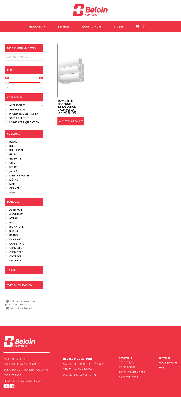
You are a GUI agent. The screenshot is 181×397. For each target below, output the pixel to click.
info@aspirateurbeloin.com (22, 380)
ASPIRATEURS (127, 362)
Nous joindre (92, 27)
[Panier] (137, 26)
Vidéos (119, 27)
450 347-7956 (12, 375)
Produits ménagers (132, 372)
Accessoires (127, 367)
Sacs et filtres (128, 377)
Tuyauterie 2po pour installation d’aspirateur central (66, 106)
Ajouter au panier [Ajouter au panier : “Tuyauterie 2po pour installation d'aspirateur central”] (71, 121)
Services (64, 27)
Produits (37, 26)
